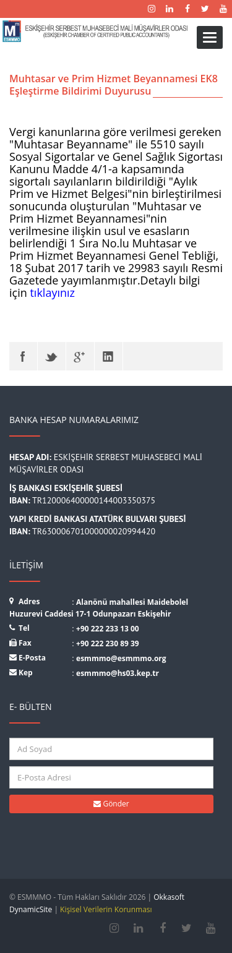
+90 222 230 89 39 (107, 643)
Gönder (111, 803)
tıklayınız (52, 292)
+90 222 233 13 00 (107, 628)
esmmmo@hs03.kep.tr (117, 673)
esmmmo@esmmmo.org (121, 658)
